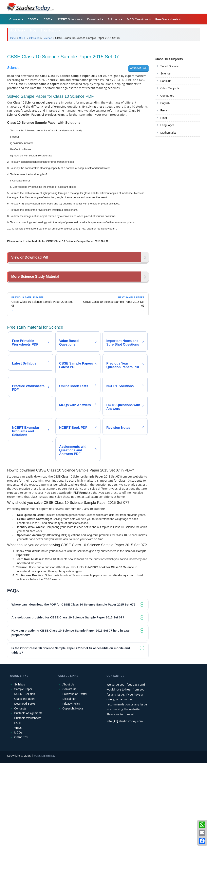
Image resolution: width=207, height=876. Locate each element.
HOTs (17, 835)
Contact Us (69, 802)
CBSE (31, 19)
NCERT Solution (24, 807)
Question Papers (24, 811)
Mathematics (168, 189)
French (164, 167)
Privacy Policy (71, 816)
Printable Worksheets (27, 831)
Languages (167, 181)
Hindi (163, 174)
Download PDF (138, 124)
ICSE (46, 19)
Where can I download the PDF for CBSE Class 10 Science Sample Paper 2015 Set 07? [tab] (73, 717)
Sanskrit (165, 137)
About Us (68, 797)
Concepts (20, 821)
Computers (167, 152)
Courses (15, 19)
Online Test (21, 850)
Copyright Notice (72, 821)
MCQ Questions (138, 19)
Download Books (24, 816)
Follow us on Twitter (74, 807)
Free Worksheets (166, 19)
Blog (33, 30)
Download (94, 19)
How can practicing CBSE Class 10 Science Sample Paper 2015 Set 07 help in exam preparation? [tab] (71, 746)
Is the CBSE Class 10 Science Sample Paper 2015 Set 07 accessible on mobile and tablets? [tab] (70, 763)
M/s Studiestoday (44, 869)
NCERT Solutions (68, 19)
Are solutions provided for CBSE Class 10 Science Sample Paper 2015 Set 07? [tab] (67, 730)
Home (12, 38)
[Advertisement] (103, 74)
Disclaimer (69, 811)
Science (47, 38)
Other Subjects (169, 144)
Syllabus (19, 797)
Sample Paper (23, 802)
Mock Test (16, 30)
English (165, 159)
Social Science (169, 122)
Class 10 (34, 38)
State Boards (49, 30)
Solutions (114, 19)
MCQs (18, 845)
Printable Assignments (28, 826)
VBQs (18, 840)
